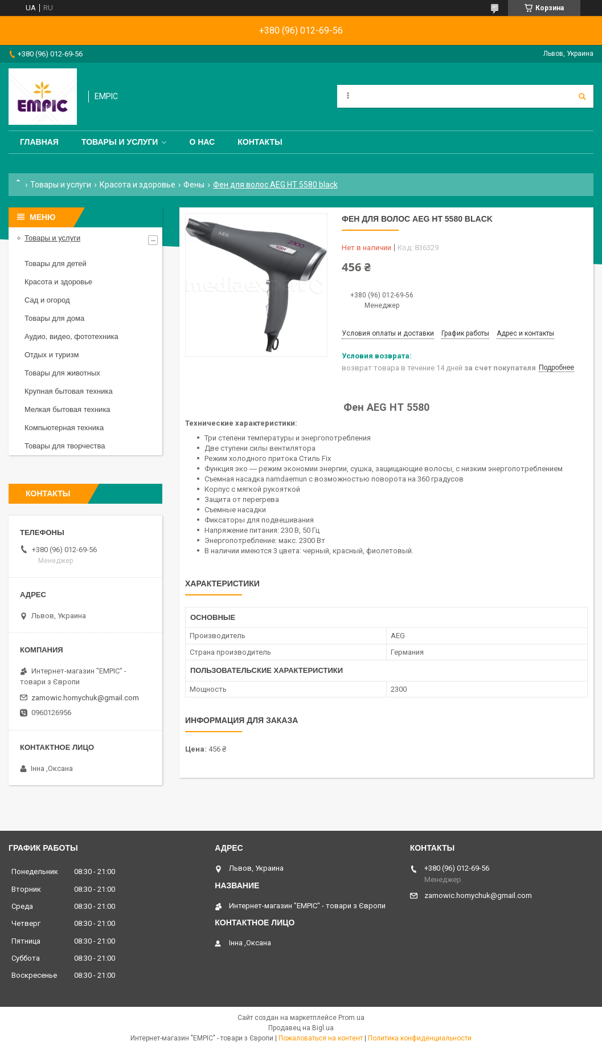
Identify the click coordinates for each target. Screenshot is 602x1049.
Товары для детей (55, 263)
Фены (193, 184)
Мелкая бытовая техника (67, 409)
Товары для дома (54, 318)
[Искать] (582, 96)
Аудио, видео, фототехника (71, 336)
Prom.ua (351, 1018)
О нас (202, 141)
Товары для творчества (64, 446)
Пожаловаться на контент (321, 1038)
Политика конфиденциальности (420, 1038)
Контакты (259, 141)
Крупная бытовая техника (68, 391)
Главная (39, 141)
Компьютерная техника (64, 427)
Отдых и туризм (51, 354)
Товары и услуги (119, 141)
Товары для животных (62, 373)
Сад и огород (47, 300)
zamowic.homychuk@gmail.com (85, 697)
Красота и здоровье (137, 184)
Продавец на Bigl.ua (301, 1028)
